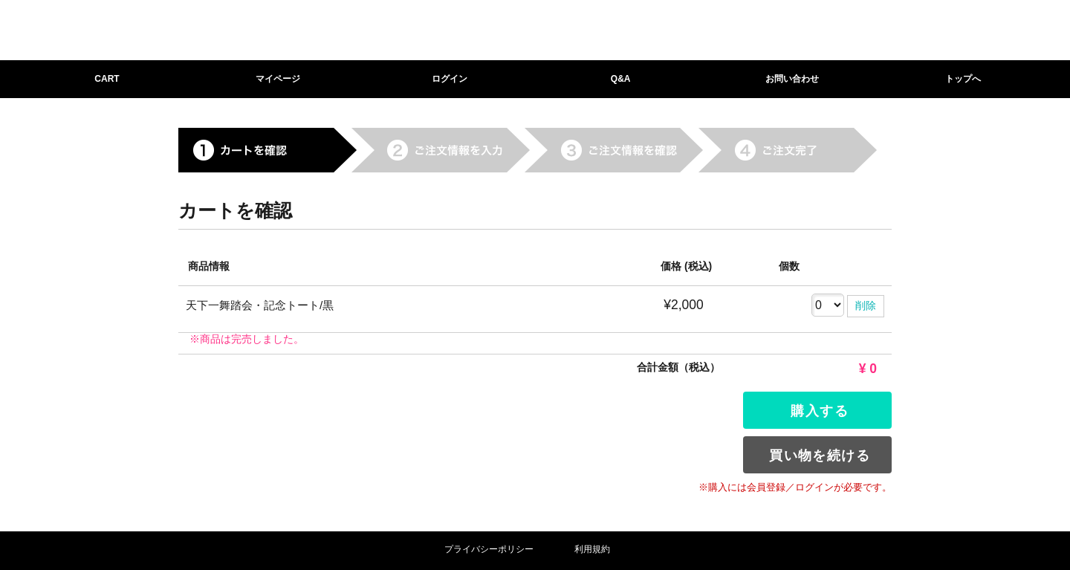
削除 (865, 305)
